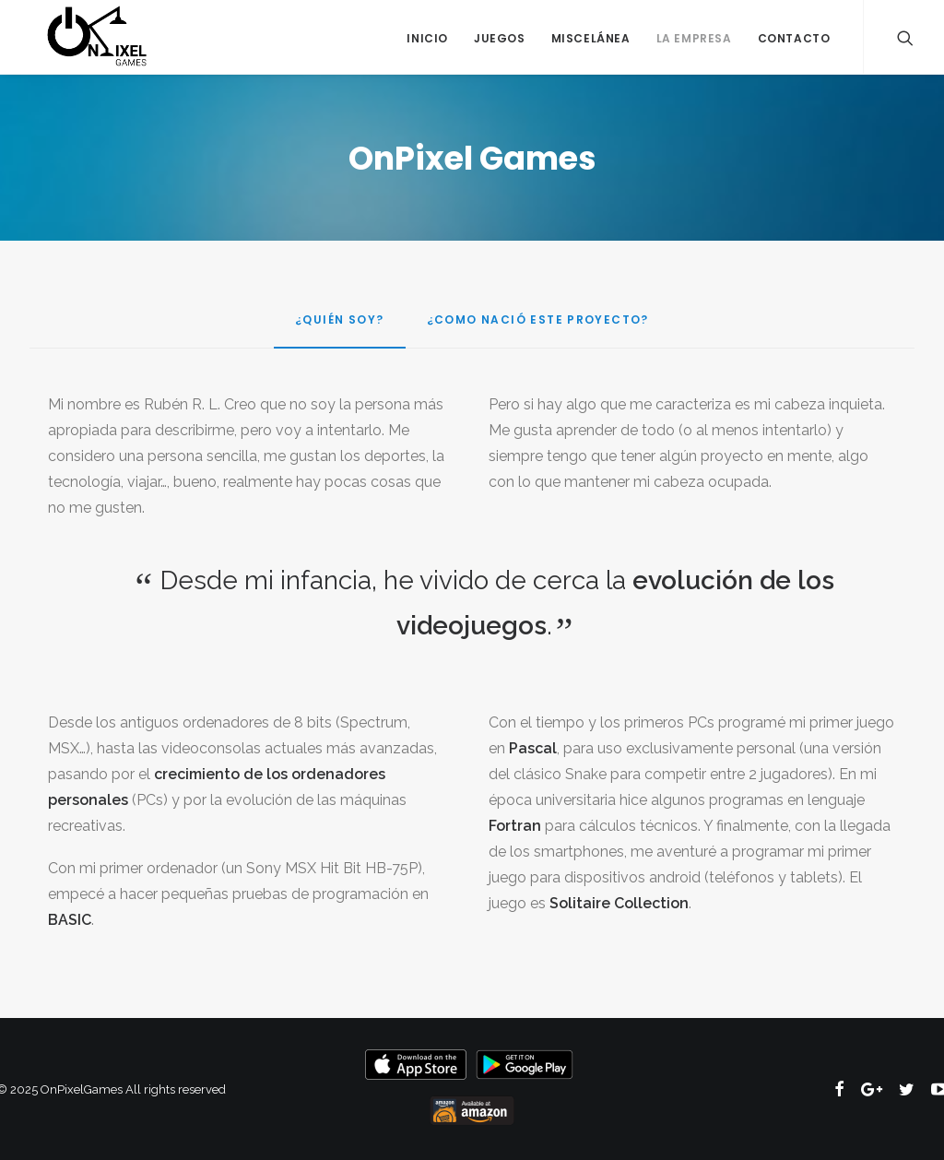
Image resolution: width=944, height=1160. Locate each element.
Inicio (427, 38)
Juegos (499, 38)
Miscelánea (591, 38)
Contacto (794, 38)
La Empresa (694, 38)
